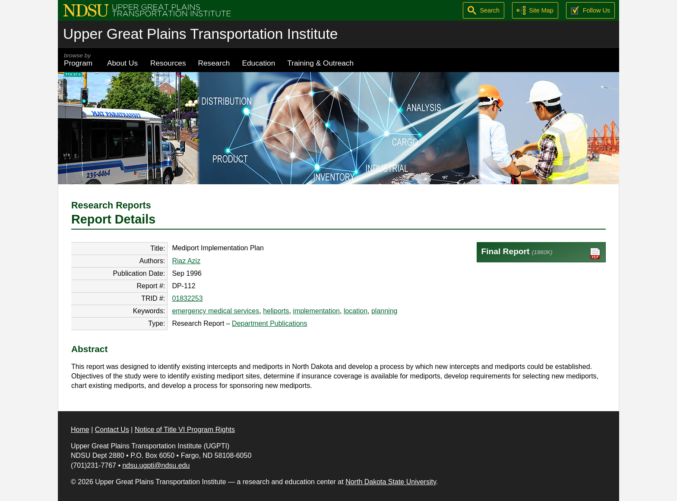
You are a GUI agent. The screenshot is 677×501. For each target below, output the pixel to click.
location (355, 311)
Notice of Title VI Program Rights (185, 429)
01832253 (187, 298)
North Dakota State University (390, 481)
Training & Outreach (320, 63)
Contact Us (112, 429)
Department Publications (269, 323)
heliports (276, 311)
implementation (316, 311)
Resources (168, 63)
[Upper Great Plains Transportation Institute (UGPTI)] (147, 9)
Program (79, 59)
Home (80, 429)
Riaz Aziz (186, 261)
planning (384, 311)
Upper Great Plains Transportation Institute (200, 34)
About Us (122, 63)
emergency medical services (215, 311)
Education (258, 63)
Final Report (541, 253)
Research (214, 63)
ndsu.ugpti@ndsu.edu (156, 465)
